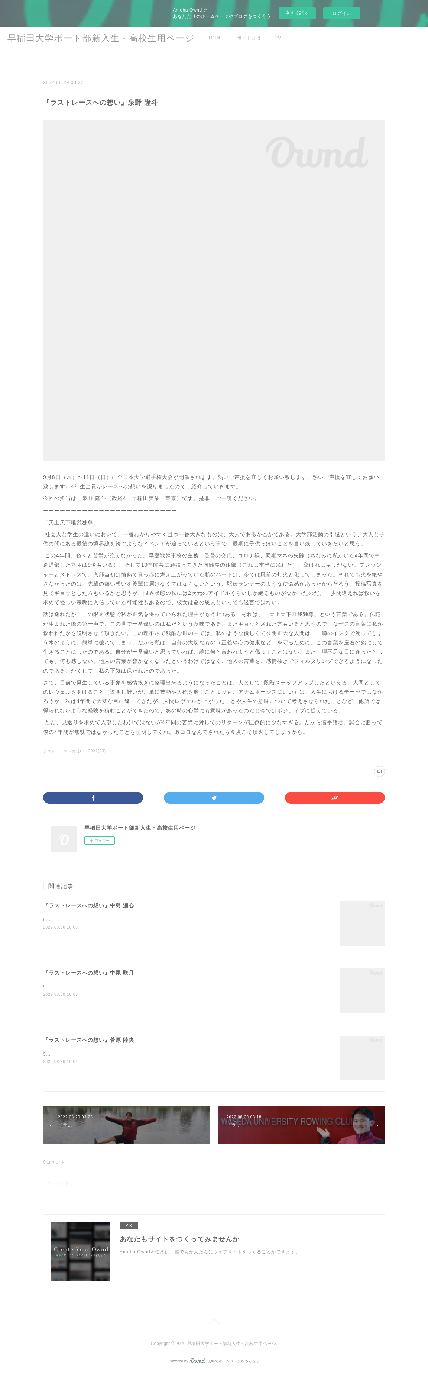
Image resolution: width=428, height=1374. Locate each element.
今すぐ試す (297, 13)
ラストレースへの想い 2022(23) (74, 751)
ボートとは (249, 37)
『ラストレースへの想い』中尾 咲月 (88, 973)
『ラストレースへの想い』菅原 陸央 (88, 1040)
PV (278, 37)
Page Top (214, 1323)
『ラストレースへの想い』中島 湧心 (88, 905)
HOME (216, 37)
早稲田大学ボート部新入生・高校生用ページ (101, 38)
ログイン (341, 13)
